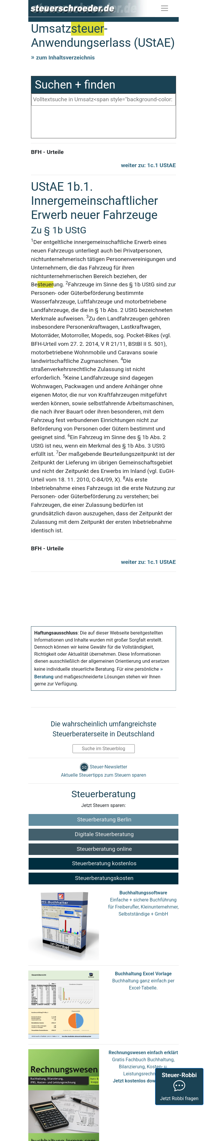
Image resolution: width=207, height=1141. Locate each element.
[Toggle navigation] (164, 8)
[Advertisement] (103, 123)
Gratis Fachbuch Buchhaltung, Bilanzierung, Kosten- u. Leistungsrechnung (143, 1067)
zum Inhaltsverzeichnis (65, 57)
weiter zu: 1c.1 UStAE (148, 165)
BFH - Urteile (47, 152)
